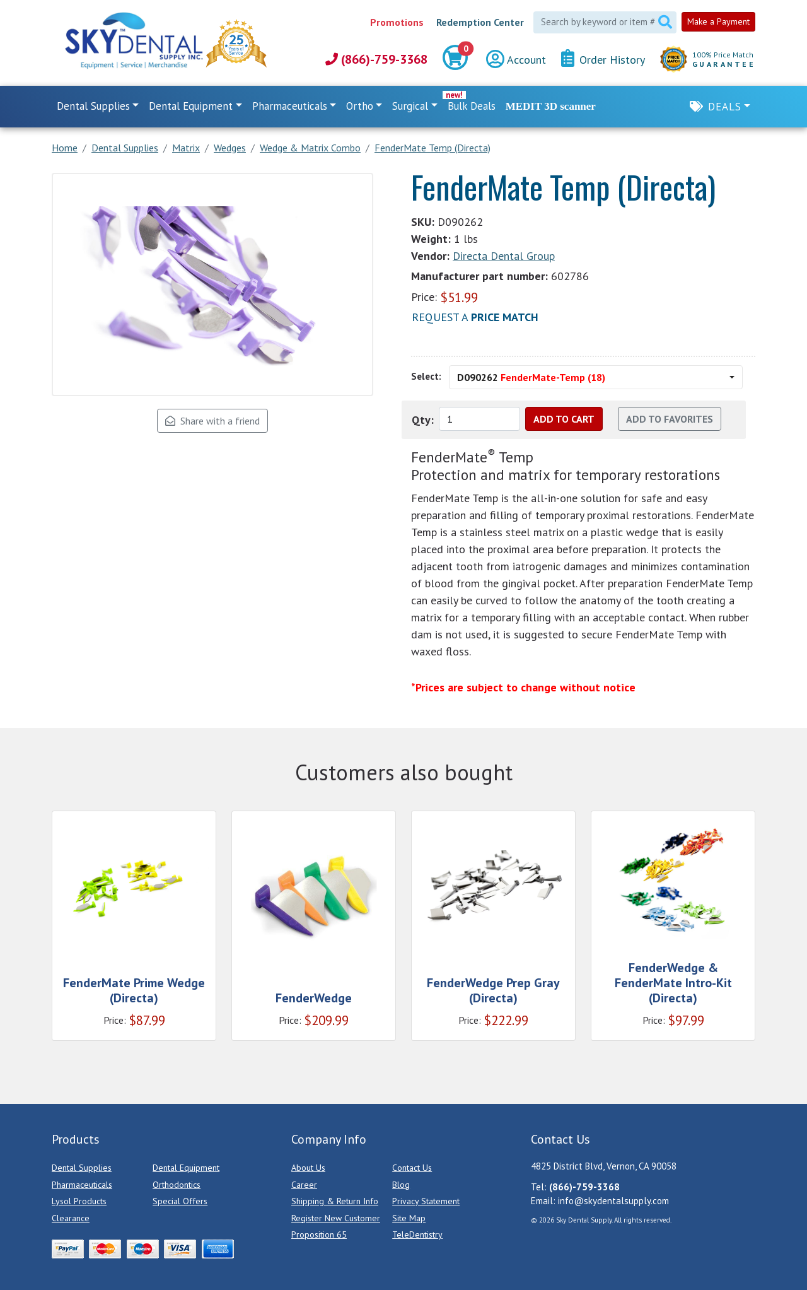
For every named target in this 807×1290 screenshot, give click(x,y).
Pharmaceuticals (82, 1184)
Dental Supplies (82, 1167)
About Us (308, 1167)
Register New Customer (335, 1218)
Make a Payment (718, 21)
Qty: (423, 420)
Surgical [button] (410, 106)
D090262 (531, 377)
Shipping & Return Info (334, 1201)
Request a (475, 317)
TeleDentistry (417, 1234)
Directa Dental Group (504, 256)
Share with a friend (212, 420)
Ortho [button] (359, 106)
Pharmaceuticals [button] (289, 106)
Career (304, 1184)
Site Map (409, 1218)
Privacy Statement (426, 1201)
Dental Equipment (186, 1167)
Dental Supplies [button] (93, 106)
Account (516, 59)
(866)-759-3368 (376, 59)
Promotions (397, 22)
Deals (724, 107)
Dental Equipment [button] (191, 106)
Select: (426, 376)
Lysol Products (79, 1201)
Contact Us (412, 1167)
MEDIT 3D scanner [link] (551, 106)
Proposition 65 (319, 1234)
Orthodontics (176, 1184)
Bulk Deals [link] (472, 106)
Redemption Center (480, 22)
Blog (401, 1184)
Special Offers (180, 1201)
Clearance (71, 1218)
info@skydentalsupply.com (613, 1201)
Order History (603, 59)
